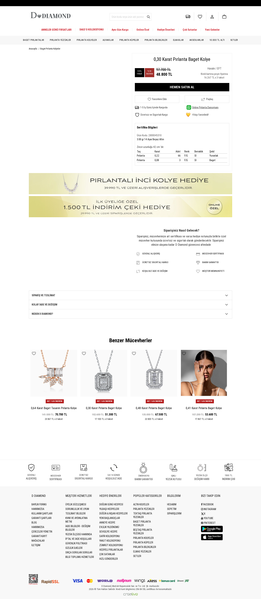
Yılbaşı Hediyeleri (109, 509)
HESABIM (171, 504)
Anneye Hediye (107, 522)
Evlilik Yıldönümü (109, 527)
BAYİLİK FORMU (39, 504)
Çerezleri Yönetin (42, 531)
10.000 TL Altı (217, 40)
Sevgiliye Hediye (108, 531)
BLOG (34, 522)
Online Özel (142, 29)
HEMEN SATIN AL (182, 87)
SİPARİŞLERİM (174, 513)
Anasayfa (33, 48)
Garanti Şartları (41, 518)
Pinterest (208, 522)
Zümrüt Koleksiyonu (111, 545)
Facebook (207, 504)
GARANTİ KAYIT (39, 536)
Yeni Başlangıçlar (109, 518)
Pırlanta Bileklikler (156, 40)
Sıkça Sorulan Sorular (78, 552)
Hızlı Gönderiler (108, 558)
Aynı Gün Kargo (120, 29)
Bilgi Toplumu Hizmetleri (79, 557)
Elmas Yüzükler (142, 551)
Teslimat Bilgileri (75, 513)
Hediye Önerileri (166, 29)
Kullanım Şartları (42, 513)
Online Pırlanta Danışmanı (202, 107)
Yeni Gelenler (212, 29)
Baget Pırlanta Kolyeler (50, 48)
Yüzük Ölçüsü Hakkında (78, 534)
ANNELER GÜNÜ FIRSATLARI (56, 29)
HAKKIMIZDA (38, 527)
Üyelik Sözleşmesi (75, 504)
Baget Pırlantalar (33, 40)
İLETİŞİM (36, 545)
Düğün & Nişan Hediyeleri (113, 513)
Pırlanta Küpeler (129, 40)
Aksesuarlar (196, 40)
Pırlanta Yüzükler (60, 40)
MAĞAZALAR (38, 540)
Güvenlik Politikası (76, 543)
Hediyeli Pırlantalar (111, 549)
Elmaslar (178, 40)
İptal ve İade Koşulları (78, 538)
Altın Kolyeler (141, 504)
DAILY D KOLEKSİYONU (92, 29)
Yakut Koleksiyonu (110, 540)
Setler (234, 40)
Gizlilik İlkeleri (73, 547)
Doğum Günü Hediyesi (111, 504)
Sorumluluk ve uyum (77, 509)
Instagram (208, 509)
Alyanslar (108, 40)
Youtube (207, 518)
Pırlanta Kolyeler (87, 40)
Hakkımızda (38, 509)
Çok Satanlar (190, 29)
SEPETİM (171, 509)
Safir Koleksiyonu (109, 536)
